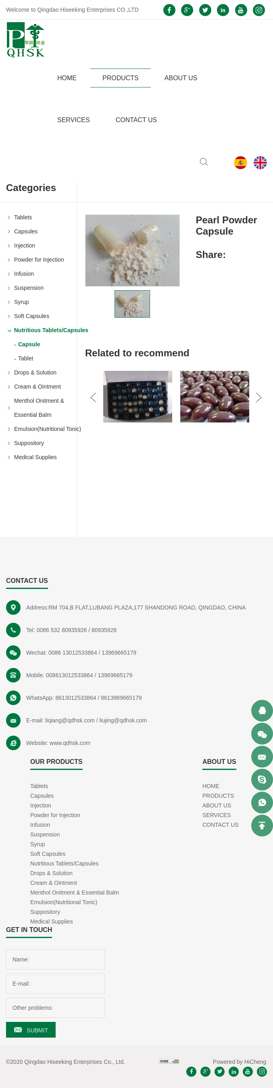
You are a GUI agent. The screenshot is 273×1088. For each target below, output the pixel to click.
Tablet (25, 358)
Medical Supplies (35, 457)
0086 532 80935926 (62, 630)
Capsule (29, 344)
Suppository (29, 443)
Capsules (26, 231)
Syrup (21, 302)
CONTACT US (136, 119)
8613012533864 (75, 698)
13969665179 (119, 652)
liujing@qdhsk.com (123, 720)
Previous (93, 397)
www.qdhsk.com (70, 743)
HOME (67, 78)
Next (259, 397)
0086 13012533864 (72, 652)
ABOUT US (181, 78)
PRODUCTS (120, 78)
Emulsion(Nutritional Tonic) (45, 429)
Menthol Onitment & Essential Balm (39, 407)
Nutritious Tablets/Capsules (45, 330)
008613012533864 (69, 675)
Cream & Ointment (37, 386)
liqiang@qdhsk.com (69, 720)
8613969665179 (121, 698)
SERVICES (73, 119)
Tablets (23, 217)
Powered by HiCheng (239, 1062)
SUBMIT (37, 1030)
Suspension (29, 288)
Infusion (24, 273)
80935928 (104, 630)
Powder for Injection (39, 259)
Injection (24, 245)
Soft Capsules (31, 316)
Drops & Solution (35, 372)
